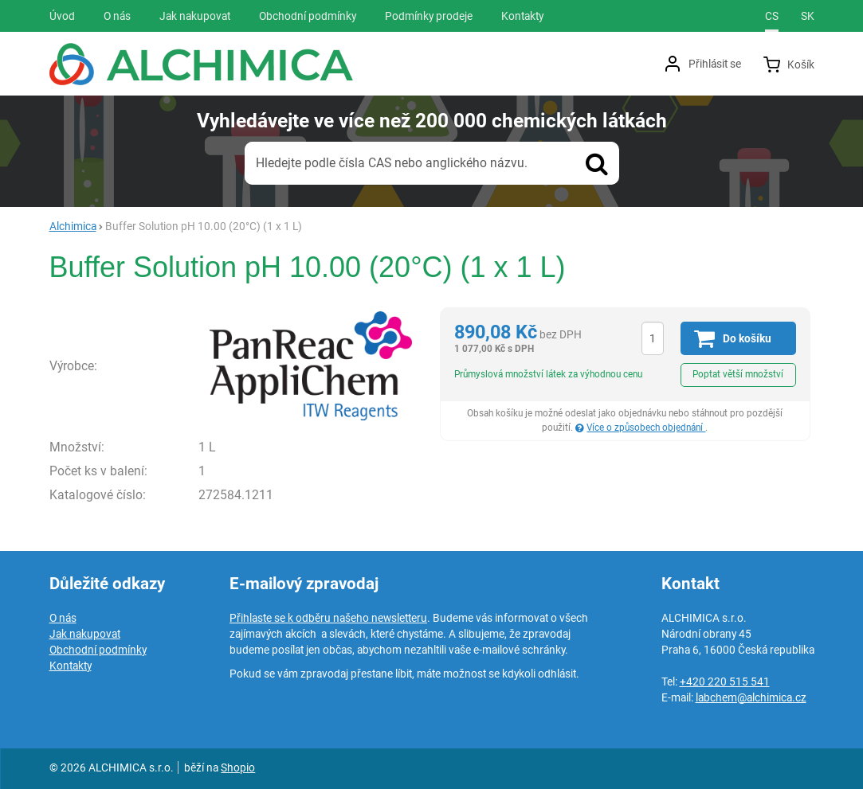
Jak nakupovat (84, 633)
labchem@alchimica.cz (751, 697)
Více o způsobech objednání (645, 427)
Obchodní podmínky (98, 649)
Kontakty (70, 665)
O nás (62, 617)
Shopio (238, 767)
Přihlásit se (714, 63)
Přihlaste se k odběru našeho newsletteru (328, 617)
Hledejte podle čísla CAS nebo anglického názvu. (392, 162)
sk (807, 16)
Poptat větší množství (737, 374)
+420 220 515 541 (725, 681)
